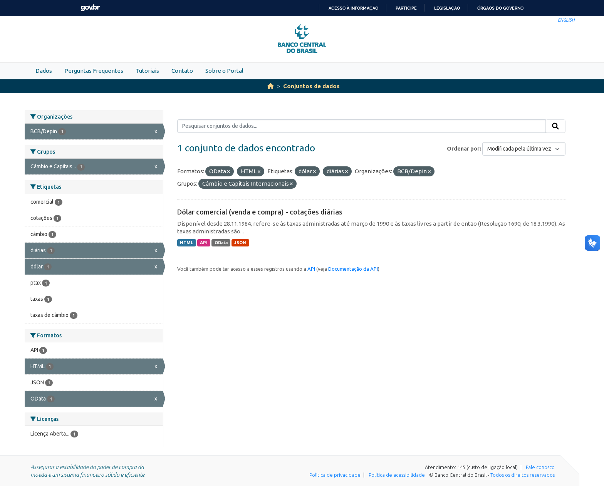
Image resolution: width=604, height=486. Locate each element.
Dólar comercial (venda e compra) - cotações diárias (259, 212)
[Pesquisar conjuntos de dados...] (361, 126)
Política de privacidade (335, 475)
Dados (43, 70)
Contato (182, 70)
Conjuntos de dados (311, 86)
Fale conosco (540, 467)
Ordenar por (463, 149)
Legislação (447, 8)
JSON (240, 242)
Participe (406, 8)
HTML (186, 242)
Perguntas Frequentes (93, 70)
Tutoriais (147, 70)
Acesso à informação (353, 8)
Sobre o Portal (224, 70)
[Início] (270, 86)
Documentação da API (353, 268)
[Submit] (555, 126)
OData (221, 242)
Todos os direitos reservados (522, 475)
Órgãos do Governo (500, 8)
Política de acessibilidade (397, 475)
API (204, 242)
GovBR (90, 8)
